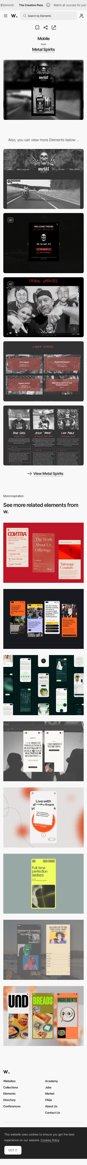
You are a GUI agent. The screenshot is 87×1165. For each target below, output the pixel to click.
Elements (9, 1093)
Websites (9, 1081)
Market (49, 1093)
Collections (10, 1087)
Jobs (48, 1087)
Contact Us (52, 1112)
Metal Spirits (43, 49)
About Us (51, 1106)
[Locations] (43, 371)
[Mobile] (43, 553)
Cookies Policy (50, 1140)
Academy (51, 1081)
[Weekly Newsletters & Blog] (43, 307)
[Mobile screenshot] (43, 950)
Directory (9, 1100)
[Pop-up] (43, 243)
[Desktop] (43, 179)
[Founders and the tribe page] (43, 436)
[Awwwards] (14, 15)
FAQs (48, 1100)
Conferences (11, 1106)
